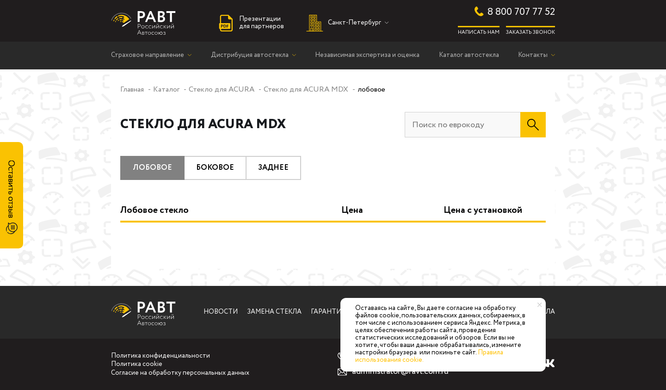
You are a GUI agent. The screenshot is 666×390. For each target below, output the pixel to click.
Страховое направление (147, 55)
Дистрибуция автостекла (250, 55)
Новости (221, 312)
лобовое (152, 167)
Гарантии (328, 312)
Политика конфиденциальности (160, 356)
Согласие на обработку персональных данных (180, 373)
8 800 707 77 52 (521, 12)
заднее (273, 167)
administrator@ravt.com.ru (400, 371)
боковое (215, 167)
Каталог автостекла (469, 55)
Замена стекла (274, 312)
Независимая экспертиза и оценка (367, 55)
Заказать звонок (530, 32)
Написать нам (479, 32)
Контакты (533, 55)
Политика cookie (136, 364)
